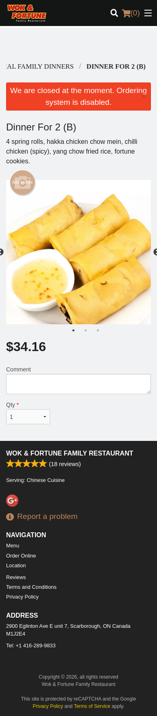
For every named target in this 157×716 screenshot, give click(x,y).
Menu (12, 545)
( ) (131, 13)
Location (16, 565)
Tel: (30, 645)
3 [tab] (98, 330)
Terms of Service (92, 706)
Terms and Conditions (31, 587)
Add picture (22, 182)
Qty (28, 412)
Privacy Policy (22, 597)
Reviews (16, 577)
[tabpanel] (78, 252)
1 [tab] (73, 330)
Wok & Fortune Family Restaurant (69, 453)
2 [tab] (86, 330)
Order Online (21, 556)
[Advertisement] (76, 44)
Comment (78, 380)
